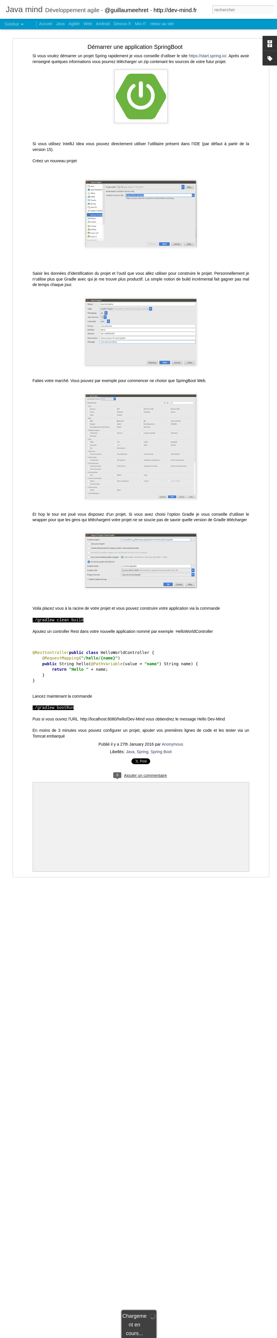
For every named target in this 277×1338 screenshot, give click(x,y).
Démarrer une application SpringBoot (135, 47)
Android (103, 23)
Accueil (45, 23)
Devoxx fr (122, 23)
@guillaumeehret (126, 10)
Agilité (74, 23)
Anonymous (172, 744)
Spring (142, 751)
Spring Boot (161, 751)
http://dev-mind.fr (175, 10)
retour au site (162, 23)
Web (88, 23)
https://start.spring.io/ (207, 56)
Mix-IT (140, 23)
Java (130, 751)
